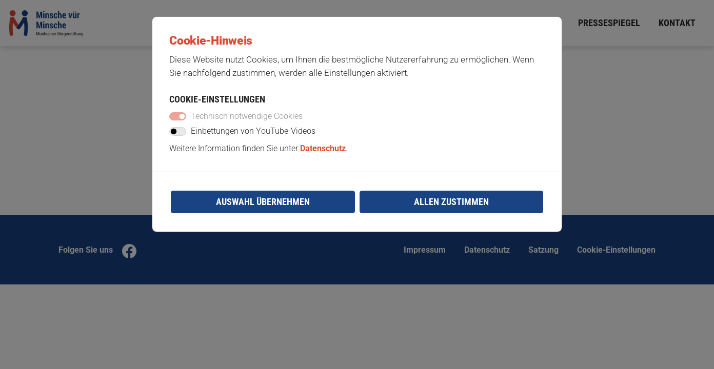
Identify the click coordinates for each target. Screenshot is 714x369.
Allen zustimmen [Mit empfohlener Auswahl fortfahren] (451, 209)
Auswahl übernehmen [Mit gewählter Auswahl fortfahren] (263, 209)
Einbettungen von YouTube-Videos (256, 138)
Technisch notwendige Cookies (250, 122)
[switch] (180, 137)
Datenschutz (324, 155)
